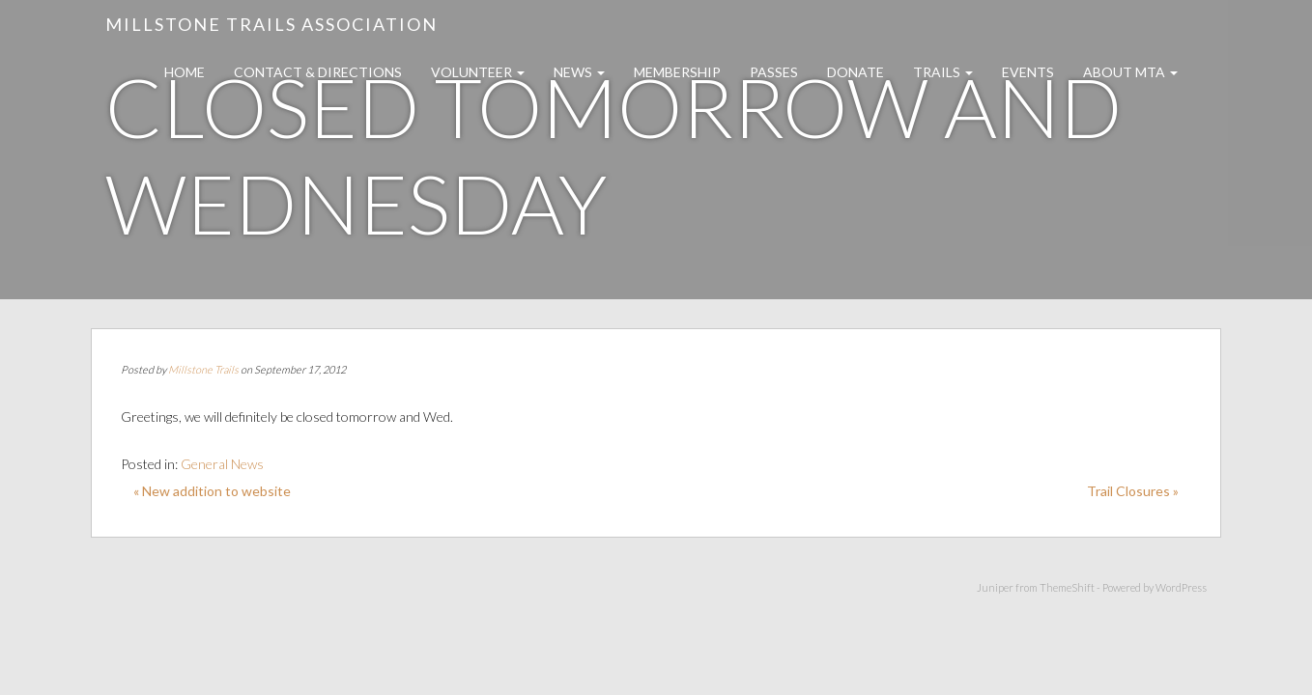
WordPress (1181, 587)
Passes (774, 72)
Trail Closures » (1133, 491)
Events (1028, 72)
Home (184, 72)
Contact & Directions (318, 72)
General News (222, 464)
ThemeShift (1067, 587)
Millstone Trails (203, 369)
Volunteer (478, 72)
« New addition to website (212, 491)
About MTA (1130, 72)
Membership (677, 72)
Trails (943, 72)
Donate (855, 72)
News (579, 72)
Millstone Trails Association (271, 24)
